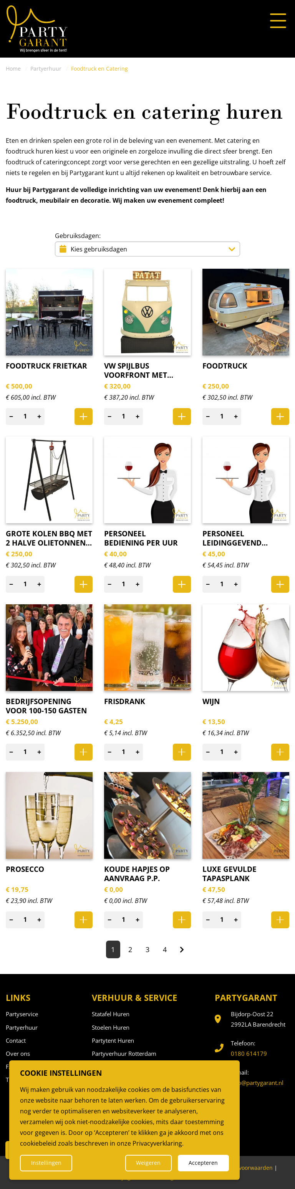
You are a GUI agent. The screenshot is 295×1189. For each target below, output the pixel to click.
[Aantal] (25, 416)
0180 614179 (249, 1053)
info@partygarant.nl (257, 1082)
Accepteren (203, 1162)
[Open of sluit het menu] (278, 21)
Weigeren (148, 1162)
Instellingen (46, 1162)
